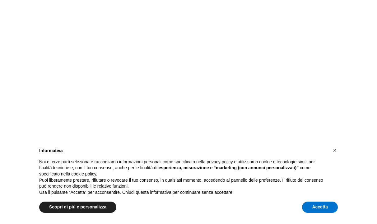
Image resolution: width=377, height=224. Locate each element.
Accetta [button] (320, 206)
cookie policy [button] (84, 173)
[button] (335, 150)
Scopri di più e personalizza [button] (77, 206)
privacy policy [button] (220, 161)
